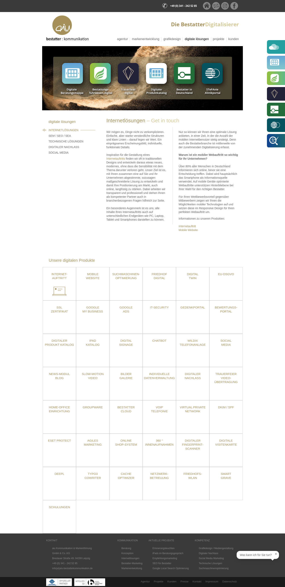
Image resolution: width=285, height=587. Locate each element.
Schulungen (59, 507)
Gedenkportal (192, 307)
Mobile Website (188, 230)
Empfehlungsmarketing (165, 558)
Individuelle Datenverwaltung (159, 376)
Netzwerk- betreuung (159, 476)
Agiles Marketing (93, 442)
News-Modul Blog (59, 376)
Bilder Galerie (125, 376)
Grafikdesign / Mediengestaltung (216, 548)
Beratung (126, 548)
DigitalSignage (126, 342)
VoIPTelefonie (159, 409)
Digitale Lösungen (197, 39)
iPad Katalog (93, 342)
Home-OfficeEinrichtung (59, 409)
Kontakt (196, 581)
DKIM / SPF (226, 407)
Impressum (211, 581)
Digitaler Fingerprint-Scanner (192, 444)
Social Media (58, 152)
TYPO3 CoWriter (92, 476)
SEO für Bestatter (162, 563)
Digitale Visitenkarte (226, 442)
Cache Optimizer (126, 476)
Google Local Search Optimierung (171, 568)
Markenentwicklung (145, 39)
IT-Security (159, 307)
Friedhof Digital (159, 276)
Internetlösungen (63, 130)
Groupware (93, 407)
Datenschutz (229, 581)
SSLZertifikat (59, 309)
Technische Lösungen (66, 141)
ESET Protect (59, 440)
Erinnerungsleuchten (164, 548)
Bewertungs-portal (226, 309)
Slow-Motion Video (93, 376)
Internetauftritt (187, 226)
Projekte (218, 39)
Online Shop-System (126, 442)
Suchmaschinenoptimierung (214, 568)
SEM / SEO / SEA (60, 135)
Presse (184, 581)
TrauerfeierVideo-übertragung (226, 378)
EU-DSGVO (226, 274)
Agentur (122, 39)
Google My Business (92, 309)
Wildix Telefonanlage (193, 342)
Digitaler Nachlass (64, 147)
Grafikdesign (172, 39)
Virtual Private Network (193, 409)
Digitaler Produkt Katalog (59, 342)
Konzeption (127, 553)
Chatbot (159, 340)
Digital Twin (192, 276)
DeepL (59, 473)
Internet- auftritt (59, 276)
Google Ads (125, 309)
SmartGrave (226, 476)
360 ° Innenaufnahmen (159, 442)
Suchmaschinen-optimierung (126, 276)
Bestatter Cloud (126, 409)
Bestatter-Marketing (131, 563)
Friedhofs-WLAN (192, 476)
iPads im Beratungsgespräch (168, 553)
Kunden (233, 39)
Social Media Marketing (211, 558)
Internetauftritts (115, 158)
